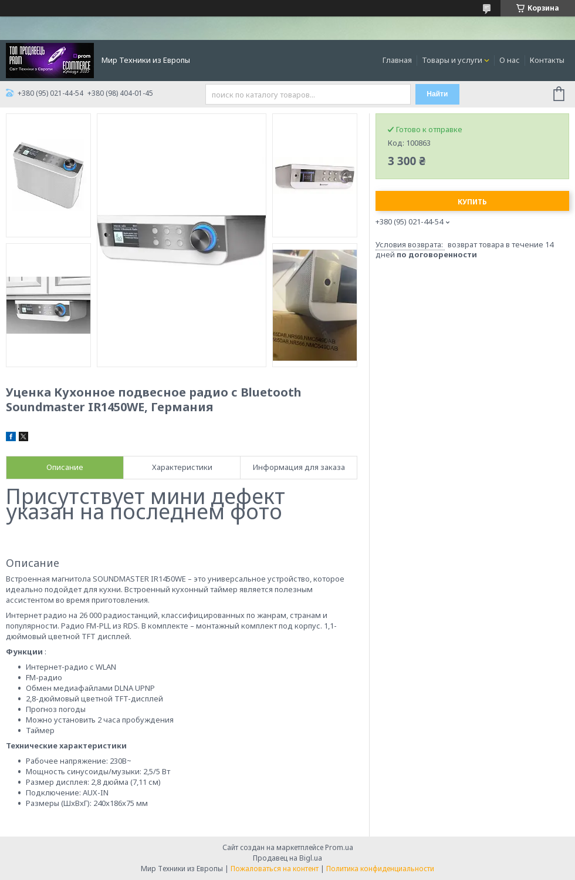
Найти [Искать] (437, 94)
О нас (509, 60)
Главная (397, 60)
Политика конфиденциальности (380, 869)
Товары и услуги (452, 60)
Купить (472, 202)
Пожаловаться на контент (275, 869)
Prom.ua (339, 847)
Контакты (547, 60)
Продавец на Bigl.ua (287, 858)
